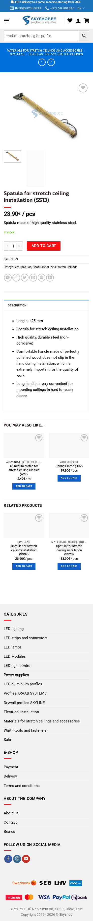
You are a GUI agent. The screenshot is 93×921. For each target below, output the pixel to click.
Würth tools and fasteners (25, 730)
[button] (6, 20)
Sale (7, 739)
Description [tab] (17, 305)
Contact (10, 822)
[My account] (78, 20)
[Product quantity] (13, 246)
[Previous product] (51, 62)
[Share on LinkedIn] (50, 278)
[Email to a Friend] (33, 278)
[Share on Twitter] (25, 278)
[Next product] (41, 62)
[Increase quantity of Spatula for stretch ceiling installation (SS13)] (20, 246)
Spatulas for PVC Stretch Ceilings (56, 54)
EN (81, 8)
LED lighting (14, 629)
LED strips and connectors (26, 638)
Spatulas (17, 54)
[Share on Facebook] (16, 278)
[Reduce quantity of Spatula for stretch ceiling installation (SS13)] (7, 246)
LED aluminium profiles (23, 684)
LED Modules (15, 656)
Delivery (10, 776)
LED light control (17, 665)
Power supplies (16, 675)
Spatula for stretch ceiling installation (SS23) (69, 550)
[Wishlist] (69, 20)
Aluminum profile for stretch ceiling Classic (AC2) (23, 470)
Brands (9, 831)
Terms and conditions (22, 785)
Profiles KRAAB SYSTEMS (25, 693)
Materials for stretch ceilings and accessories (44, 50)
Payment (11, 767)
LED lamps (13, 647)
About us (11, 813)
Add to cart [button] (24, 486)
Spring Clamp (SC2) (69, 466)
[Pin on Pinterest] (41, 278)
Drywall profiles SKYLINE (24, 703)
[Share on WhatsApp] (8, 278)
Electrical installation (21, 712)
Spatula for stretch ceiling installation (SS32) (24, 550)
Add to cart (43, 246)
